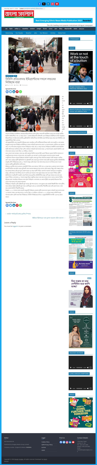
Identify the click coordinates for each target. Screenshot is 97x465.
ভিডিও (60, 29)
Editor (17, 85)
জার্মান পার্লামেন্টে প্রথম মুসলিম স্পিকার (18, 214)
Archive (53, 33)
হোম (6, 29)
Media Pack (61, 33)
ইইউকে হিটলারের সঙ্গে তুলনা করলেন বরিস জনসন (48, 218)
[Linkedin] (13, 91)
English (81, 29)
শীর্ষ (15, 76)
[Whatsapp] (20, 91)
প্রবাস (55, 29)
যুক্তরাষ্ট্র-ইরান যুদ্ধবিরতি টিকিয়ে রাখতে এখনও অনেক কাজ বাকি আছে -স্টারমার (33, 9)
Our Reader (19, 33)
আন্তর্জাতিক (25, 29)
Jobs (35, 33)
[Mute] (88, 103)
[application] (81, 98)
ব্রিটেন (10, 29)
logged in (16, 226)
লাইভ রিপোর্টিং (68, 29)
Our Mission (44, 33)
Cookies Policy (45, 442)
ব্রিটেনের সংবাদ (9, 76)
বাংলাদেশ (32, 29)
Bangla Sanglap (19, 14)
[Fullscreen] (90, 103)
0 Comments (24, 85)
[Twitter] (10, 91)
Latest (43, 450)
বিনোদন (45, 29)
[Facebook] (7, 91)
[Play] (71, 103)
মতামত (50, 29)
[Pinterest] (17, 91)
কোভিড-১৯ (17, 29)
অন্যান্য (75, 29)
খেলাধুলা (39, 29)
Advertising (9, 33)
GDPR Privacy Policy (47, 445)
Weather (28, 33)
